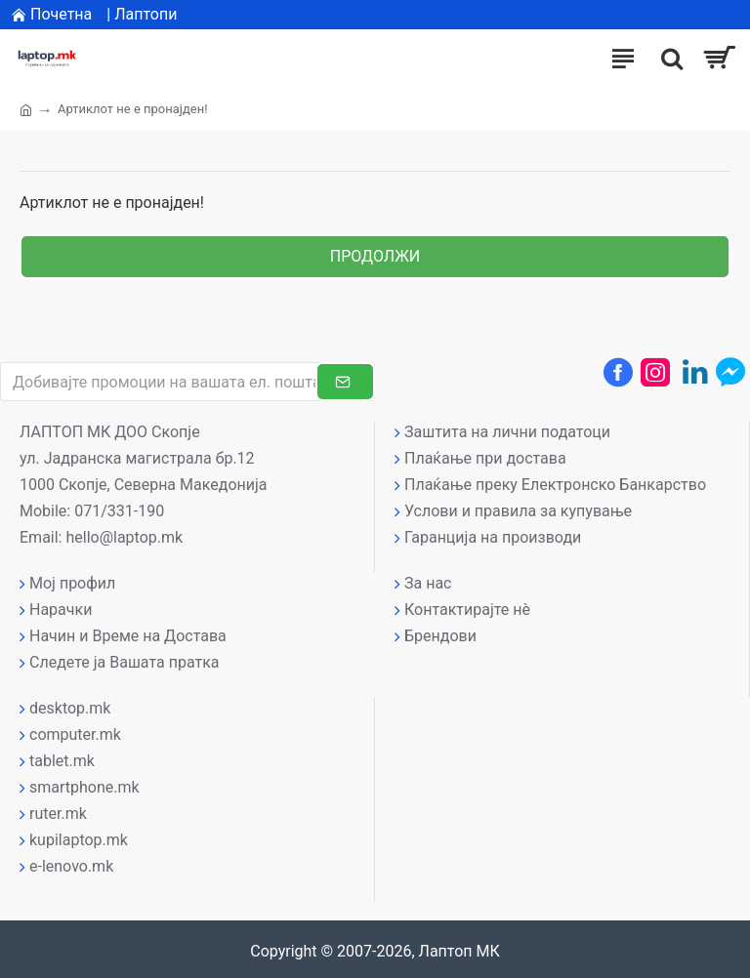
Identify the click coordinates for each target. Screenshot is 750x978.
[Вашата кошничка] (718, 58)
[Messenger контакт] (730, 372)
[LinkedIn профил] (695, 372)
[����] (667, 58)
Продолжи (375, 256)
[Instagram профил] (655, 372)
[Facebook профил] (618, 372)
